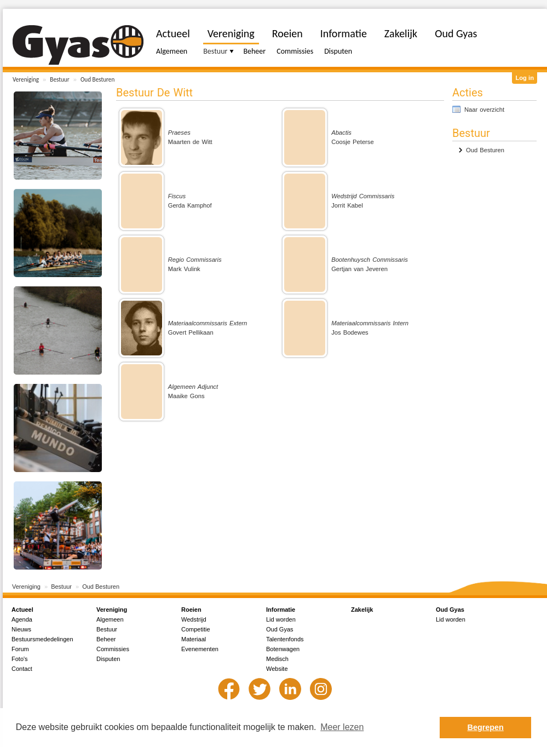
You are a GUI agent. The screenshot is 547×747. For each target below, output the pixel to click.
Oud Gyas (456, 33)
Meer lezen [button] (342, 727)
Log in (524, 77)
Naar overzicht (484, 109)
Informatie (343, 33)
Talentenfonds (285, 639)
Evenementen (199, 649)
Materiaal (193, 639)
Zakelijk (400, 33)
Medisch (277, 659)
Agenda (21, 619)
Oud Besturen (97, 79)
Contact (21, 668)
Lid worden (281, 619)
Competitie (195, 629)
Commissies (295, 51)
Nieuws (21, 629)
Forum (20, 649)
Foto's (19, 659)
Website (277, 668)
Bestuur (59, 79)
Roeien (287, 33)
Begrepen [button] (486, 727)
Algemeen (171, 51)
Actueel (173, 33)
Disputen (338, 51)
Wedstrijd (193, 619)
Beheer (254, 51)
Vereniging (26, 79)
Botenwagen (283, 649)
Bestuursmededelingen (42, 639)
